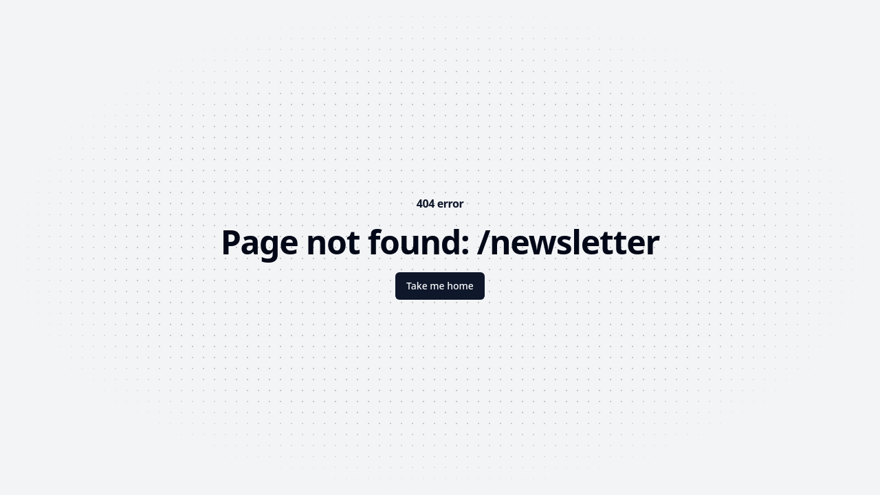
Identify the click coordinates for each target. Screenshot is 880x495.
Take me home (440, 285)
